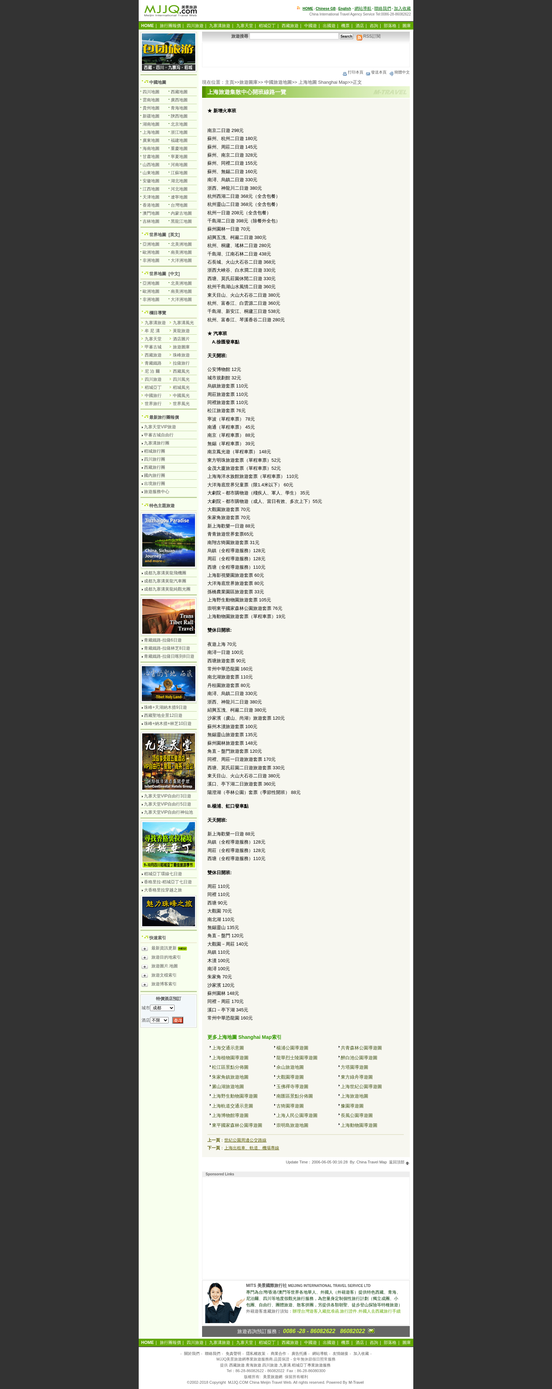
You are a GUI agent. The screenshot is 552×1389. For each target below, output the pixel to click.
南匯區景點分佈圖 (294, 1096)
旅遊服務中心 (156, 491)
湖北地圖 (179, 180)
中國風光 (181, 395)
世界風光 (181, 403)
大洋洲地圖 (181, 260)
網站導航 (363, 8)
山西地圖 (151, 164)
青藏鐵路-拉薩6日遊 (163, 640)
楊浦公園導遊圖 (292, 1047)
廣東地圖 (151, 140)
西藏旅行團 (154, 467)
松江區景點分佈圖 (230, 1067)
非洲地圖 (151, 260)
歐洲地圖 (151, 252)
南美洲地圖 (181, 252)
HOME (308, 9)
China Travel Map (372, 1162)
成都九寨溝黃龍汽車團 (165, 581)
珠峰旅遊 (181, 355)
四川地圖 (151, 91)
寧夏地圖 (179, 156)
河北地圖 (179, 189)
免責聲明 (233, 1353)
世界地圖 (157, 234)
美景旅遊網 (272, 1377)
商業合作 (278, 1353)
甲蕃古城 (153, 347)
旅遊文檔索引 (159, 976)
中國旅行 (153, 395)
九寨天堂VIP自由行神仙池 (168, 812)
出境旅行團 (154, 483)
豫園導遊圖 (352, 1106)
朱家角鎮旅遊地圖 (230, 1077)
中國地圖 (157, 82)
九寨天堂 (244, 25)
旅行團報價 (170, 25)
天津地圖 (151, 197)
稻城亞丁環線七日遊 (163, 873)
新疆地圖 (151, 116)
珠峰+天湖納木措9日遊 (165, 707)
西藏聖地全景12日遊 (163, 715)
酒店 (360, 25)
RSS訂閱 (369, 36)
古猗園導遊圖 (290, 1106)
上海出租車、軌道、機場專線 (251, 1147)
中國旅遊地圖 (278, 82)
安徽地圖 (151, 180)
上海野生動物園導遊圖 (235, 1096)
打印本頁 (352, 72)
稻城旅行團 (154, 451)
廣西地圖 (179, 99)
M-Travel (356, 1382)
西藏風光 (181, 371)
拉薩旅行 (181, 363)
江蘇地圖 (179, 172)
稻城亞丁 (267, 25)
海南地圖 (151, 148)
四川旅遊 (195, 25)
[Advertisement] (306, 54)
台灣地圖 (179, 205)
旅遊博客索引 (159, 985)
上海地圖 (151, 132)
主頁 (229, 82)
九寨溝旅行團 (156, 443)
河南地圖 (179, 164)
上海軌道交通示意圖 (232, 1106)
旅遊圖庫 (248, 82)
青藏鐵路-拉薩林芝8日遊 (167, 648)
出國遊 (329, 25)
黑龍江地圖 (181, 221)
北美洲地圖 (181, 244)
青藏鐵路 (153, 363)
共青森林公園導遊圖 (361, 1047)
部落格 (390, 25)
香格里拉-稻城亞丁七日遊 (168, 881)
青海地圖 (179, 108)
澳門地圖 (151, 213)
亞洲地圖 (151, 244)
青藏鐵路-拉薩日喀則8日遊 (169, 656)
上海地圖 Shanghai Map (323, 82)
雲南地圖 (151, 99)
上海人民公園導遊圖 (297, 1115)
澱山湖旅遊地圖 (228, 1086)
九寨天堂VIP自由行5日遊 (167, 804)
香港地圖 (151, 205)
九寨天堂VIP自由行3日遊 (167, 796)
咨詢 (374, 25)
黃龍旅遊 (181, 330)
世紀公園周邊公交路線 (245, 1140)
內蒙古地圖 (181, 213)
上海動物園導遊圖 (359, 1125)
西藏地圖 (179, 91)
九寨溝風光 (183, 322)
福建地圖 (179, 140)
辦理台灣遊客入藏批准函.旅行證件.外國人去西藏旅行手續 (347, 1311)
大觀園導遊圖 (290, 1077)
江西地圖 (151, 189)
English (344, 9)
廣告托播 (299, 1353)
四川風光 (181, 379)
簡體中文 (399, 72)
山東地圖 (151, 172)
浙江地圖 (179, 132)
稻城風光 (181, 387)
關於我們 (192, 1353)
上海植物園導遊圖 (230, 1057)
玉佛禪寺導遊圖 (292, 1086)
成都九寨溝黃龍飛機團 (165, 572)
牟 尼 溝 (152, 330)
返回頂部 (399, 1162)
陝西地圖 (179, 116)
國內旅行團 (154, 475)
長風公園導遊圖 (357, 1115)
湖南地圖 (151, 124)
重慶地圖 (179, 148)
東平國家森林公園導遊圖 (237, 1125)
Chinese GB (326, 9)
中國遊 (310, 25)
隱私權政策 (255, 1353)
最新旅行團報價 (164, 417)
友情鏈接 (340, 1353)
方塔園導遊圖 (354, 1067)
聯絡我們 (382, 8)
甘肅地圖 (151, 156)
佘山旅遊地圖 (290, 1067)
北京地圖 (179, 124)
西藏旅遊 (290, 25)
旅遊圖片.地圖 (160, 967)
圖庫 (406, 25)
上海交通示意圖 (228, 1047)
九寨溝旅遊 (219, 25)
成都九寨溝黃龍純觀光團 (167, 589)
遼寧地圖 (179, 197)
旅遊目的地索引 (161, 958)
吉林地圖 (151, 221)
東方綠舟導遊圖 (357, 1077)
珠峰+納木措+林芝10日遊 (168, 723)
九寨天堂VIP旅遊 (160, 426)
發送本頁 (376, 72)
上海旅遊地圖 (354, 1096)
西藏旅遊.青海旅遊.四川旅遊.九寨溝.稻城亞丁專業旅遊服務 (279, 1365)
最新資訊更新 (166, 949)
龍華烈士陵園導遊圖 (297, 1057)
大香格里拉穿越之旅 (163, 890)
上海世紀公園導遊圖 (361, 1086)
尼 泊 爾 (152, 371)
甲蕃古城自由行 (159, 435)
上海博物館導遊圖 (230, 1115)
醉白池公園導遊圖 (359, 1057)
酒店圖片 (181, 338)
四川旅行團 (154, 459)
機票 (345, 25)
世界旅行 (153, 403)
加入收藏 (402, 8)
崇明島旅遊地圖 (292, 1125)
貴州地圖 (151, 108)
